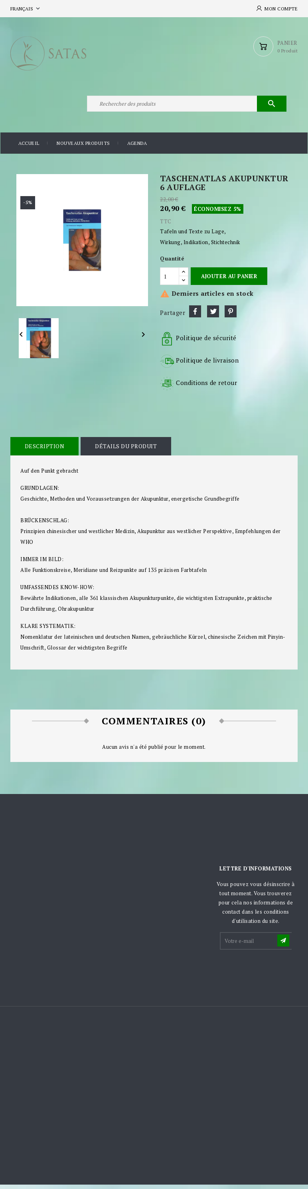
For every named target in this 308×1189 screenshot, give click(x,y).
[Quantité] (169, 280)
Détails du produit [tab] (125, 451)
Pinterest (231, 316)
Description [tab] (44, 451)
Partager (195, 316)
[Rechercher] (186, 107)
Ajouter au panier (229, 280)
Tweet (213, 316)
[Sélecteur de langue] (25, 8)
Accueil (28, 148)
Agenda (137, 148)
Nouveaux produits (83, 148)
